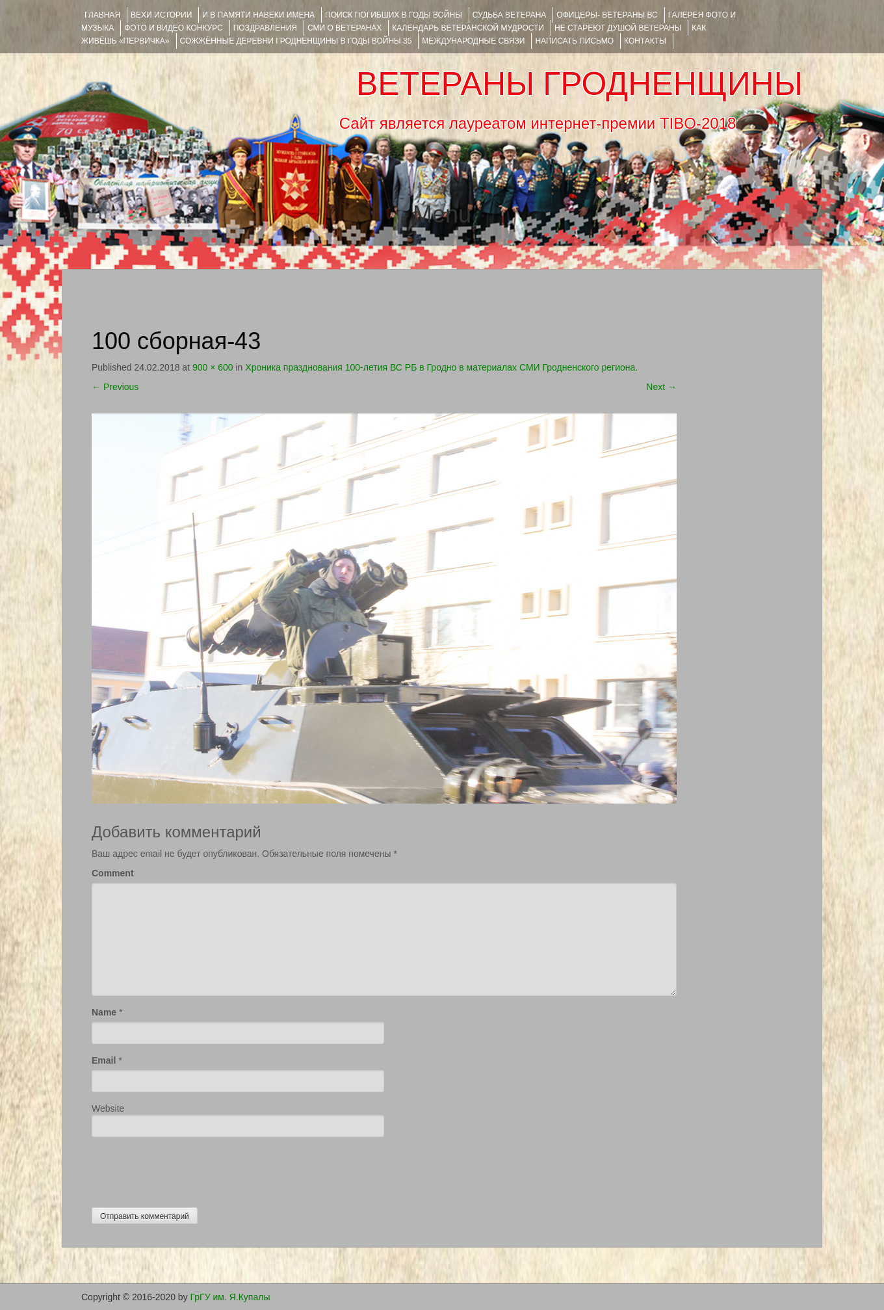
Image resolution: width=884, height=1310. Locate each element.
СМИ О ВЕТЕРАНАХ (344, 28)
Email (104, 1060)
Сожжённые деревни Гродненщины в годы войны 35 (296, 41)
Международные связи (473, 41)
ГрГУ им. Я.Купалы (230, 1297)
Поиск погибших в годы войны (393, 15)
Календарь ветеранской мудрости (468, 28)
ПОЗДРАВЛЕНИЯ (265, 28)
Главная (102, 15)
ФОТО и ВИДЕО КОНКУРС (173, 28)
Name (104, 1012)
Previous (115, 387)
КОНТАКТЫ (645, 41)
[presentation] (190, 1169)
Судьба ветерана (510, 15)
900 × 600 (212, 367)
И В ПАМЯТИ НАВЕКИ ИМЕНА (258, 15)
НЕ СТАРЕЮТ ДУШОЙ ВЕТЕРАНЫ (617, 28)
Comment (113, 873)
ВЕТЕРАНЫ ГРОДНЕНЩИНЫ (579, 84)
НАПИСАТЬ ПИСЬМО (574, 41)
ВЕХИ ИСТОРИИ (161, 15)
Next (661, 387)
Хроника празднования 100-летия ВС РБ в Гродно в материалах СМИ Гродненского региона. (441, 367)
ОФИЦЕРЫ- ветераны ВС (606, 15)
